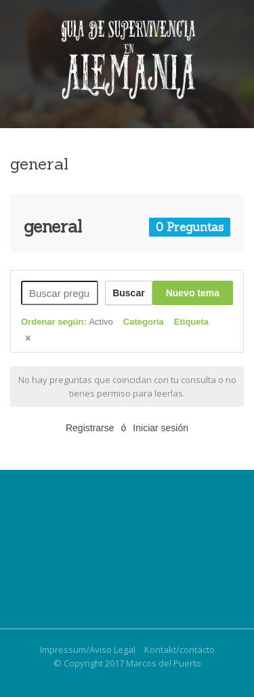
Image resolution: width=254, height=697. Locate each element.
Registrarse (90, 427)
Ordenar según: (67, 322)
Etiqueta (191, 322)
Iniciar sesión (160, 427)
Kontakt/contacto (179, 649)
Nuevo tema (192, 292)
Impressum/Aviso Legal (87, 649)
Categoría (143, 322)
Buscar (128, 292)
